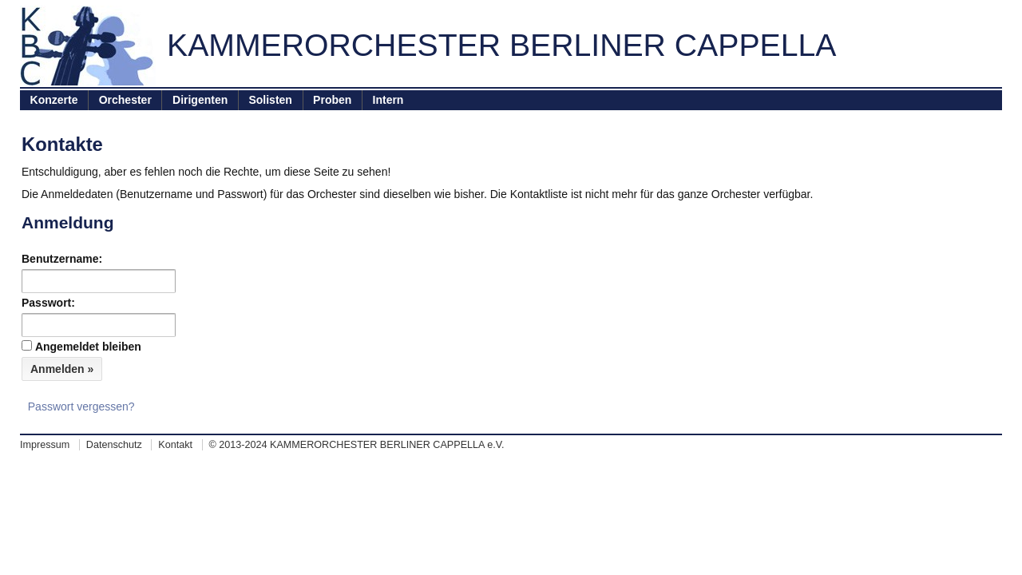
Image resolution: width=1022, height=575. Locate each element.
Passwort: (48, 302)
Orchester (125, 99)
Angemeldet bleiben (88, 346)
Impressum (44, 444)
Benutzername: (62, 258)
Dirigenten (200, 99)
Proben (332, 99)
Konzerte (54, 99)
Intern (388, 99)
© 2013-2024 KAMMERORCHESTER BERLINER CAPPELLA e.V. (357, 444)
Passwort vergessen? (81, 406)
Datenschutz (114, 444)
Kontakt (175, 444)
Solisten (269, 99)
